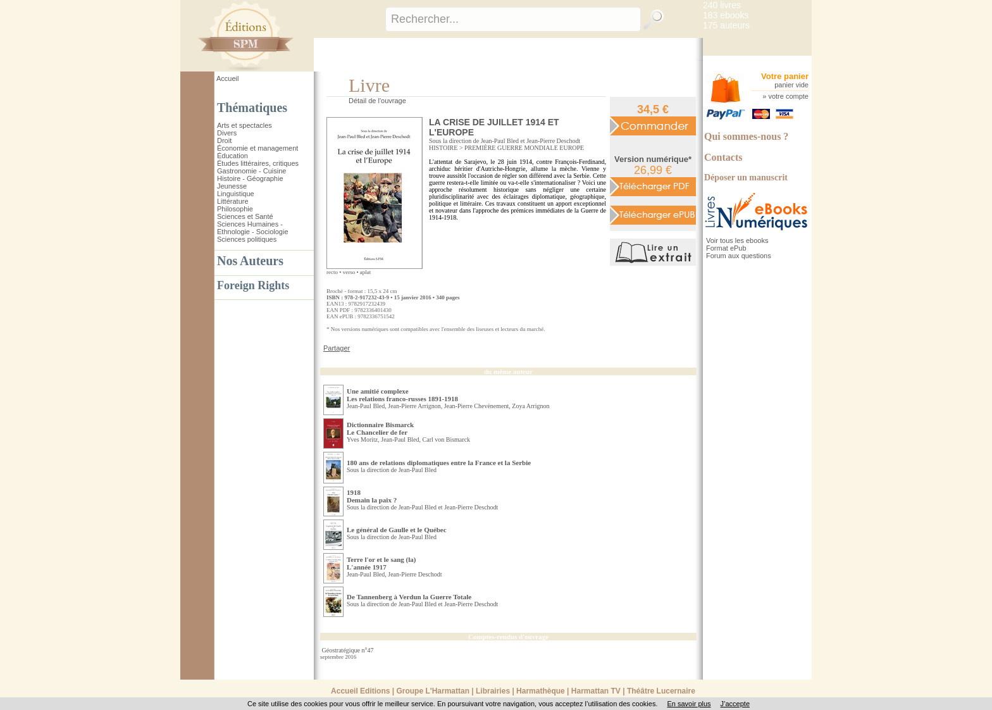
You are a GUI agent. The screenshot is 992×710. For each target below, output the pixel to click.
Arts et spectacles (244, 125)
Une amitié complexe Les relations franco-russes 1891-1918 (402, 394)
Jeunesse (232, 186)
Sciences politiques (246, 239)
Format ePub (726, 248)
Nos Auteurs (250, 261)
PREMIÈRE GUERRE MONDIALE (511, 147)
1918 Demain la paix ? (372, 496)
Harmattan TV (596, 691)
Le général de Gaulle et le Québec (397, 529)
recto (332, 272)
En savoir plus (688, 703)
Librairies (493, 691)
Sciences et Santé (245, 216)
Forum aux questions (738, 255)
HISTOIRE (443, 147)
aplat (365, 272)
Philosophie (235, 209)
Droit (224, 140)
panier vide (791, 85)
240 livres (722, 5)
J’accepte (735, 703)
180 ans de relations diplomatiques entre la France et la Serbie (439, 462)
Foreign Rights (253, 285)
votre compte (788, 96)
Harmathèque (540, 691)
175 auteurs (726, 25)
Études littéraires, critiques (258, 163)
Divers (227, 133)
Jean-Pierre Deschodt (553, 140)
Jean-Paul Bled (500, 140)
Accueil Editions (360, 691)
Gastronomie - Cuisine (251, 171)
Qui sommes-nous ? (746, 136)
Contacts (723, 157)
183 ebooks (725, 15)
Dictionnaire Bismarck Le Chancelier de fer (380, 428)
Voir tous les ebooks (737, 240)
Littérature (233, 201)
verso (349, 272)
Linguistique (235, 193)
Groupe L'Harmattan (432, 691)
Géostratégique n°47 (348, 650)
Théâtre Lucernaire (661, 691)
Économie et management (257, 148)
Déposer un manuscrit (746, 177)
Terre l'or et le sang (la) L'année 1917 (381, 563)
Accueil (227, 78)
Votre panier (785, 76)
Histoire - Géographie (250, 178)
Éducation (232, 155)
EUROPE (571, 147)
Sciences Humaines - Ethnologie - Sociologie (252, 227)
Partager (336, 348)
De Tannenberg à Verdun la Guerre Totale (409, 597)
